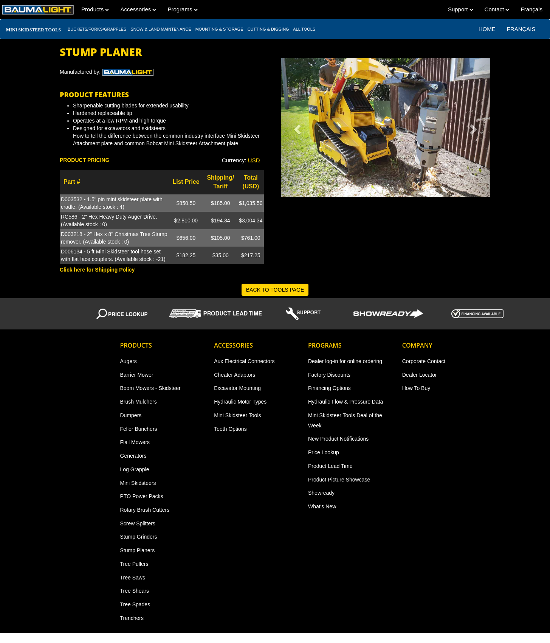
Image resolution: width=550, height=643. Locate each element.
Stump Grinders (138, 537)
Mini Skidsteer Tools (237, 415)
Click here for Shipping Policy (97, 270)
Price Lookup (323, 452)
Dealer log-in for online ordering (345, 361)
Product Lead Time (330, 466)
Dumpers (131, 415)
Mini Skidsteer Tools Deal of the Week (345, 420)
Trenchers (132, 618)
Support (460, 9)
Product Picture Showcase (339, 480)
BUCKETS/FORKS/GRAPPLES (97, 29)
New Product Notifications (338, 439)
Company (417, 345)
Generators (133, 456)
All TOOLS (304, 29)
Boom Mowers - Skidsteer (150, 388)
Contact (497, 9)
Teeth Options (230, 429)
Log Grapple (134, 469)
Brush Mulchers (138, 402)
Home (487, 29)
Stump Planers (137, 550)
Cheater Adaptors (234, 375)
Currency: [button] (241, 160)
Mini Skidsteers (138, 483)
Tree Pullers (134, 564)
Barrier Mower (136, 375)
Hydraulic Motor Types (240, 402)
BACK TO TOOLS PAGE (275, 290)
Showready (321, 493)
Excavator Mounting (237, 388)
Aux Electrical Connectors (244, 361)
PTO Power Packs (141, 496)
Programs (182, 9)
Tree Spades (135, 604)
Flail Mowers (135, 442)
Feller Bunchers (138, 429)
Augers (128, 361)
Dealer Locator (419, 375)
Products (95, 9)
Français (531, 9)
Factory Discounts (329, 375)
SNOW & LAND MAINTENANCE (160, 29)
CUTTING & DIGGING (268, 29)
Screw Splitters (137, 523)
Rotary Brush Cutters (145, 510)
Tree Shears (134, 591)
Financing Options (329, 388)
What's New (322, 506)
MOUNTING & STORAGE (219, 29)
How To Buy (416, 388)
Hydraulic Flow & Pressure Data (345, 402)
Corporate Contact (423, 361)
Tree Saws (132, 578)
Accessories (138, 9)
